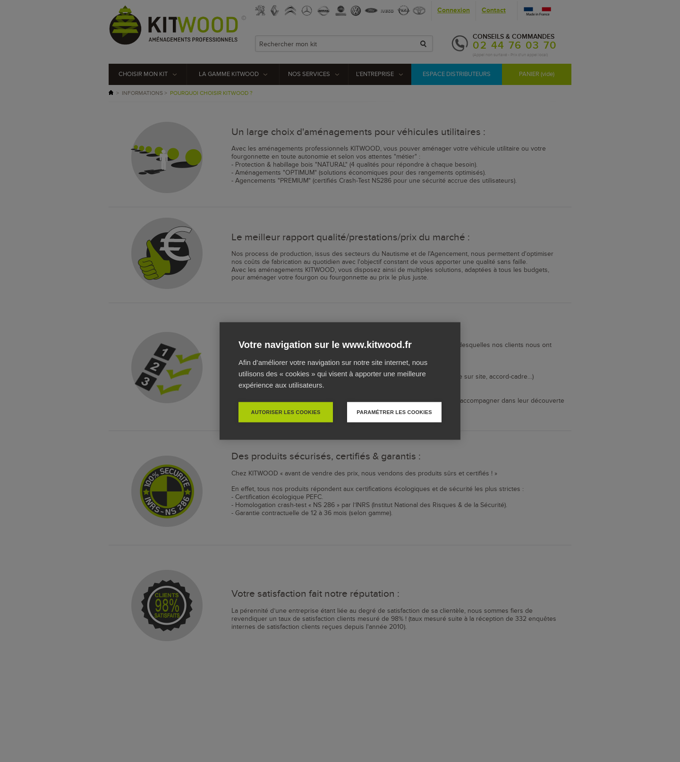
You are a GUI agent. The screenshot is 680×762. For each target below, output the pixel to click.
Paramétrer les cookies (394, 412)
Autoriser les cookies (285, 412)
